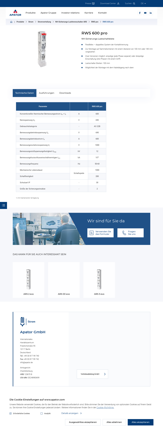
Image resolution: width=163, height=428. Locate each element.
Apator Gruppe (48, 13)
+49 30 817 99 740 (31, 356)
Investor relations (70, 13)
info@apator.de (26, 362)
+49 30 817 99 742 (31, 359)
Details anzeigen (70, 413)
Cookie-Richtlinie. (105, 407)
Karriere (89, 13)
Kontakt (102, 13)
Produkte (31, 13)
